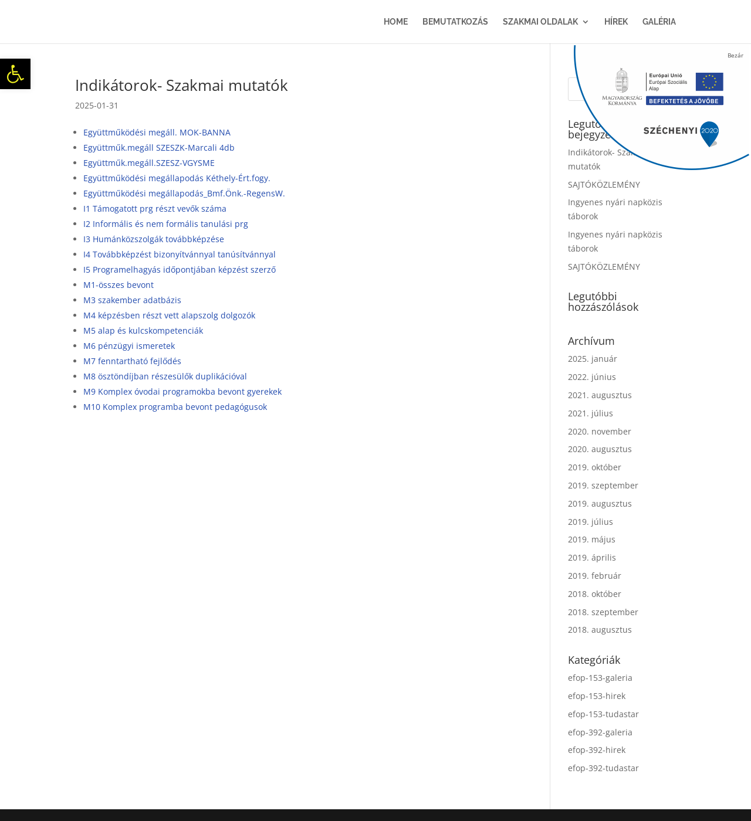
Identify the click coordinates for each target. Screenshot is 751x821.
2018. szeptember (603, 612)
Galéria (659, 22)
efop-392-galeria (600, 732)
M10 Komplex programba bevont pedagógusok (175, 406)
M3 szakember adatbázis (132, 300)
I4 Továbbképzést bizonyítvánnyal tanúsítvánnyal (179, 254)
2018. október (594, 593)
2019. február (594, 575)
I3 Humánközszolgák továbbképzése (153, 239)
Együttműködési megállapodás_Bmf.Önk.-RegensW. (184, 193)
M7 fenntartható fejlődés (132, 361)
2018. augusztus (600, 629)
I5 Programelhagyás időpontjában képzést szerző (179, 269)
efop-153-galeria (600, 677)
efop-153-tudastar (603, 714)
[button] (15, 74)
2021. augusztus (600, 395)
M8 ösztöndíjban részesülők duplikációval (165, 376)
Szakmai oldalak (540, 22)
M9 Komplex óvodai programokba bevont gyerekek (182, 391)
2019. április (592, 557)
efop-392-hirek (596, 749)
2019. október (594, 467)
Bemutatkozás (455, 22)
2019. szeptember (603, 485)
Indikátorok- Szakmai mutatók (181, 85)
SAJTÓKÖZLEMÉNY (604, 184)
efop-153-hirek (596, 695)
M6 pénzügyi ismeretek (129, 345)
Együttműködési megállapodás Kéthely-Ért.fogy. (176, 178)
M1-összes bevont (118, 284)
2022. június (592, 376)
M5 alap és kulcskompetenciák (143, 330)
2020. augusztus (600, 448)
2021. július (590, 413)
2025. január (592, 358)
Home (396, 22)
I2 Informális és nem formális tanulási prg (165, 223)
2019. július (590, 521)
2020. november (599, 431)
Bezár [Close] (735, 55)
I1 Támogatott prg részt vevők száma (154, 208)
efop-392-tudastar (603, 767)
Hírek (616, 22)
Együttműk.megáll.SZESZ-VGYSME (149, 162)
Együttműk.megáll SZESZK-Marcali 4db (159, 147)
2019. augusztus (600, 503)
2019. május (591, 539)
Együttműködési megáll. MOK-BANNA (157, 132)
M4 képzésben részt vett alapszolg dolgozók (169, 315)
